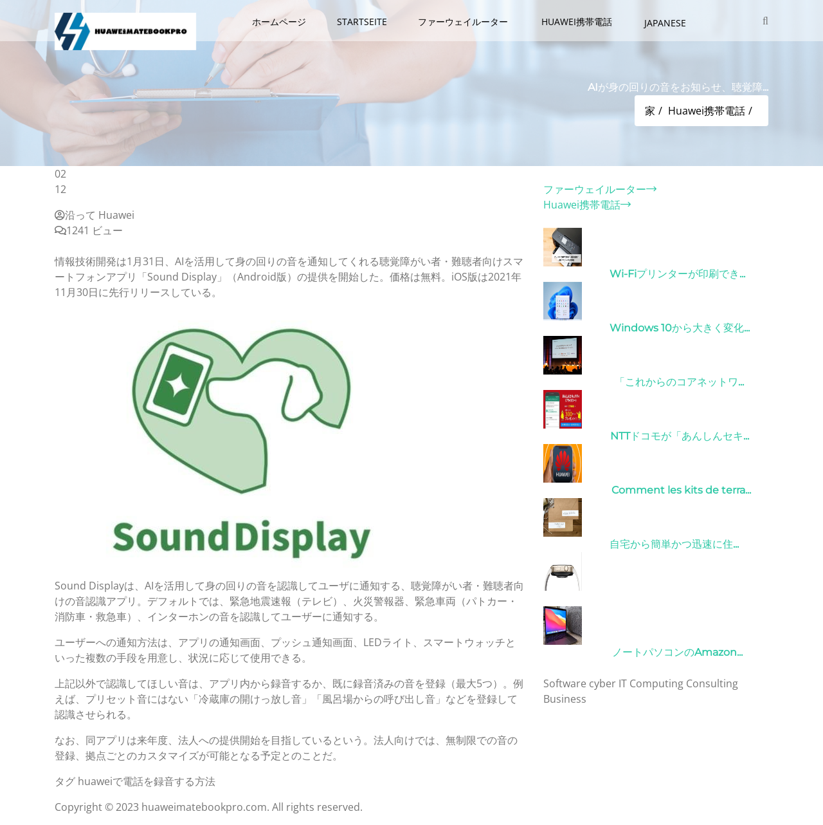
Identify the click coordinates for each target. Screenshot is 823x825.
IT (623, 683)
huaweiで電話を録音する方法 (146, 781)
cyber (602, 683)
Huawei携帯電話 (578, 21)
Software (564, 683)
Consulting (712, 683)
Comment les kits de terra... (681, 490)
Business (564, 699)
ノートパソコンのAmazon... (677, 652)
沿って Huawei (94, 215)
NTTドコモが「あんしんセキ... (679, 436)
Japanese (665, 23)
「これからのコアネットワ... (679, 382)
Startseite (362, 21)
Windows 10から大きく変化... (680, 328)
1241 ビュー (89, 230)
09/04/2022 (577, 382)
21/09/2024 (576, 598)
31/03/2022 (575, 274)
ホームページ (279, 21)
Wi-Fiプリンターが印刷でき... (677, 274)
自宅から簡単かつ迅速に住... (674, 544)
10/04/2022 (576, 652)
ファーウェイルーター (464, 21)
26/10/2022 (575, 436)
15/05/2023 (575, 544)
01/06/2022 (576, 490)
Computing (656, 683)
